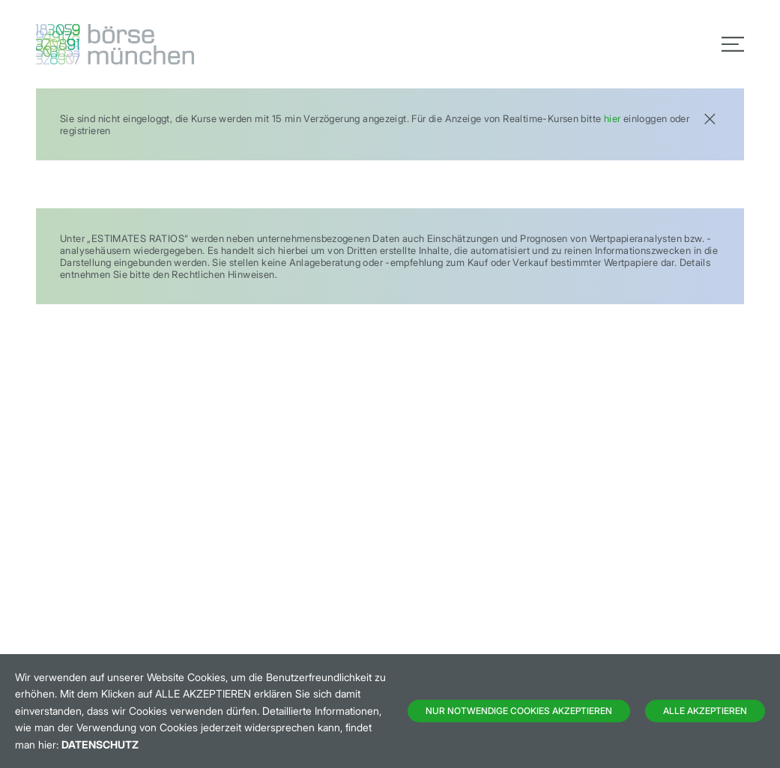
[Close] (709, 117)
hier (612, 118)
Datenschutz (100, 744)
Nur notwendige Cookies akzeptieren (519, 710)
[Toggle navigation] (733, 44)
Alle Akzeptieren (705, 710)
